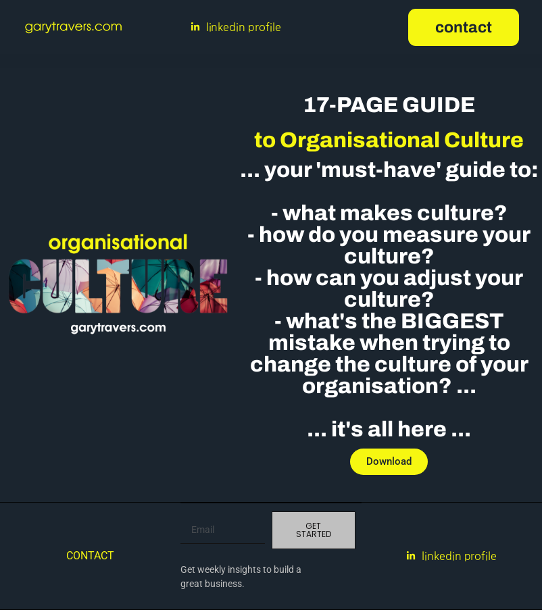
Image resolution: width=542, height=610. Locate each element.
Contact (90, 555)
